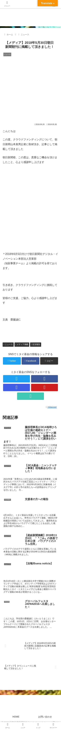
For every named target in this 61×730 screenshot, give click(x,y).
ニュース (8, 344)
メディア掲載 (21, 344)
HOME (16, 716)
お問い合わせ (45, 716)
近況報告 (35, 344)
